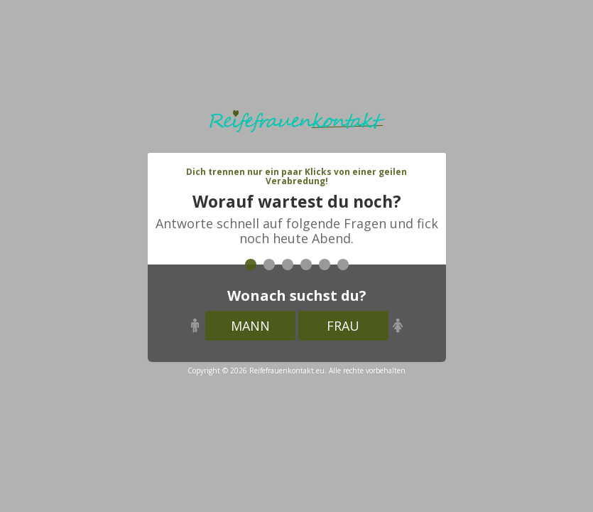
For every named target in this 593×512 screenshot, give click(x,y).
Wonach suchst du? (296, 295)
